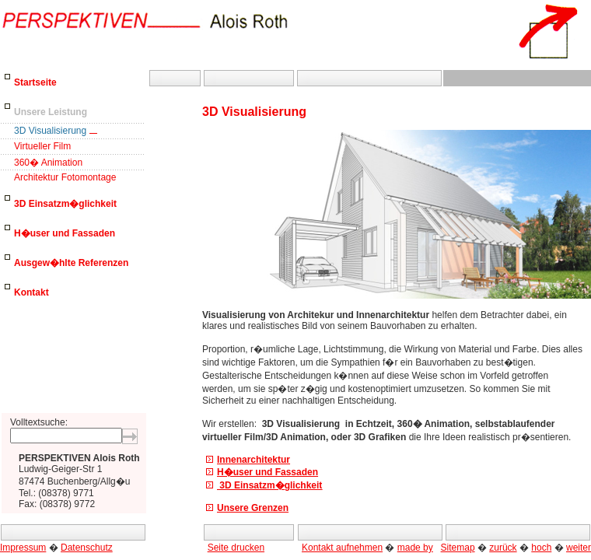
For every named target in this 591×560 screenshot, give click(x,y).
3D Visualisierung (50, 130)
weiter (578, 547)
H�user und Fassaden (64, 233)
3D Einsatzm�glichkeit (65, 203)
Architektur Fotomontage (65, 177)
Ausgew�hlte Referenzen (71, 262)
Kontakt (31, 292)
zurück (502, 547)
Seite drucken (236, 547)
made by (415, 547)
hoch (541, 547)
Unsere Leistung (50, 112)
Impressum (23, 547)
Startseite (35, 82)
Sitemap (458, 547)
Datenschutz (87, 547)
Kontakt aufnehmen (342, 547)
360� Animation (48, 162)
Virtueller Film (42, 146)
